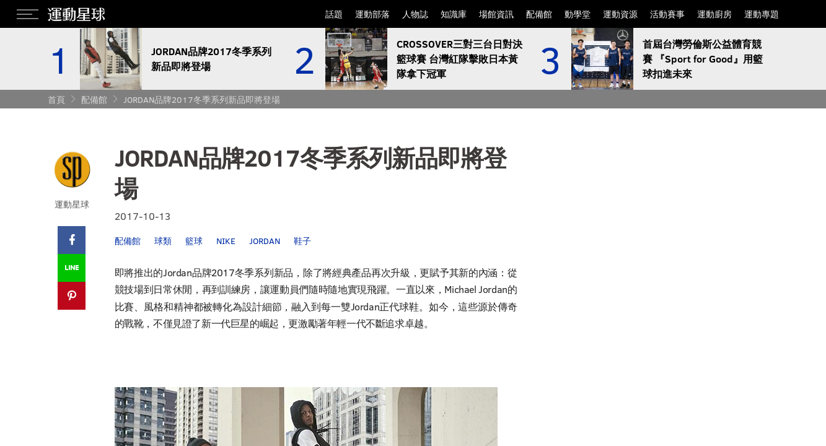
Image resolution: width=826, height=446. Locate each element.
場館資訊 (496, 14)
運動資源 (620, 14)
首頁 (56, 99)
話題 (334, 14)
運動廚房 (714, 14)
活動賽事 (667, 14)
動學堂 (578, 14)
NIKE (225, 241)
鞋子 (302, 241)
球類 (163, 241)
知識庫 (454, 14)
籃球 (194, 241)
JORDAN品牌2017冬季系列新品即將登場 (201, 99)
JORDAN (264, 241)
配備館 (539, 14)
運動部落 (372, 14)
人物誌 (415, 14)
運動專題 (761, 14)
